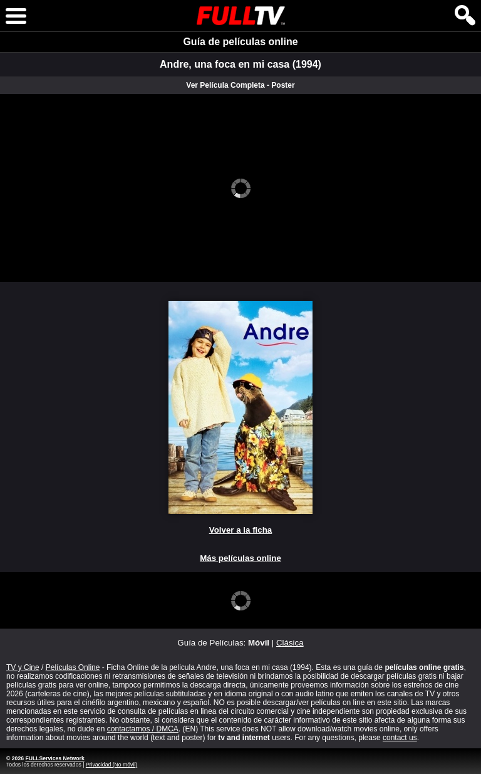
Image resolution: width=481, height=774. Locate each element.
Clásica (290, 642)
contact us (400, 737)
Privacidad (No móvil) (111, 764)
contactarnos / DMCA (142, 728)
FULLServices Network (54, 758)
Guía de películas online (240, 41)
